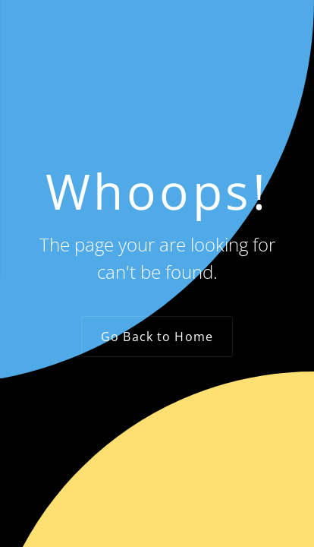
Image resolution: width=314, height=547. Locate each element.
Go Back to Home (157, 336)
